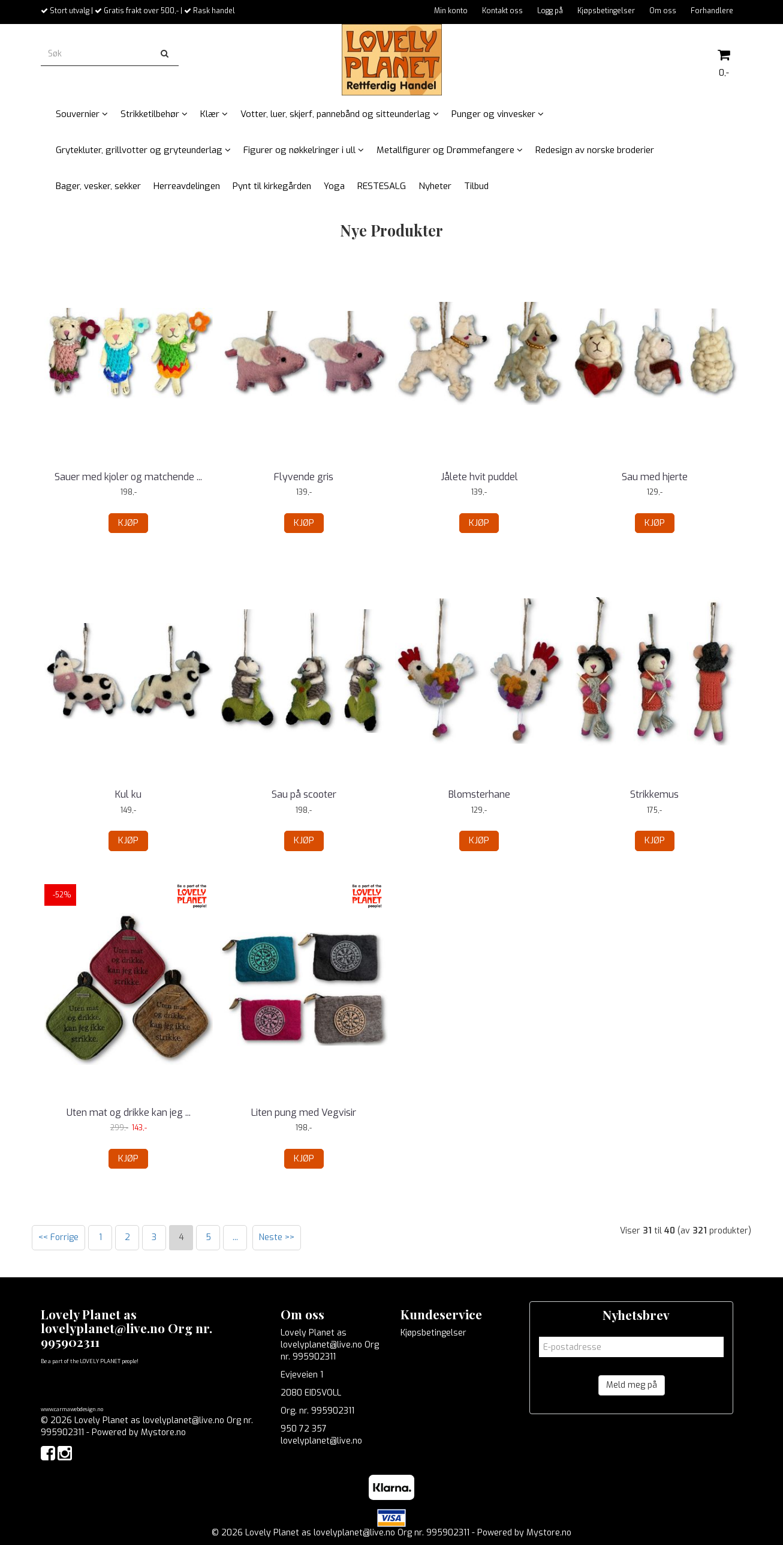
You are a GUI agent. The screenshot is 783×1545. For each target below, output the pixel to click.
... (235, 1237)
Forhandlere (712, 11)
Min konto (451, 11)
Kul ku (128, 794)
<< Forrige (58, 1237)
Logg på (550, 11)
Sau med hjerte (655, 477)
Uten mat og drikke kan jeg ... (129, 1112)
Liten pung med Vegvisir (303, 1112)
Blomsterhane (479, 794)
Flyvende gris (303, 477)
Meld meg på (631, 1385)
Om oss (662, 11)
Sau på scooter (304, 794)
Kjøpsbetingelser (606, 11)
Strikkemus (654, 794)
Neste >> (276, 1237)
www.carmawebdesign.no (72, 1409)
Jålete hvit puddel (479, 477)
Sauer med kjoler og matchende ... (128, 477)
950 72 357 (304, 1429)
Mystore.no (163, 1432)
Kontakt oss (502, 11)
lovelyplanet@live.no (321, 1441)
